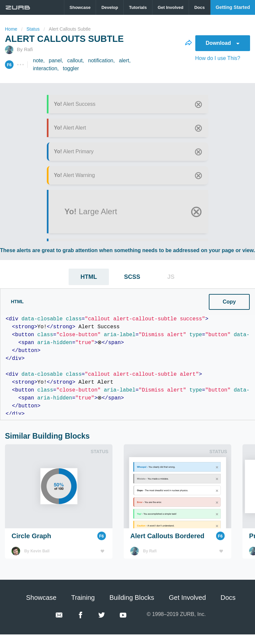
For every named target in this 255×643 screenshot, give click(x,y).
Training (83, 597)
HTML (88, 277)
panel (55, 60)
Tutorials (138, 7)
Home (11, 29)
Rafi (28, 49)
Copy (102, 302)
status (33, 29)
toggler (71, 68)
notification (100, 60)
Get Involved (170, 7)
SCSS (132, 277)
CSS (169, 300)
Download (222, 43)
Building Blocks (132, 597)
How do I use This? (217, 58)
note (38, 60)
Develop (109, 7)
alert (124, 60)
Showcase (80, 7)
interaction (45, 68)
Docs (199, 7)
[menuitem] (80, 7)
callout (74, 60)
